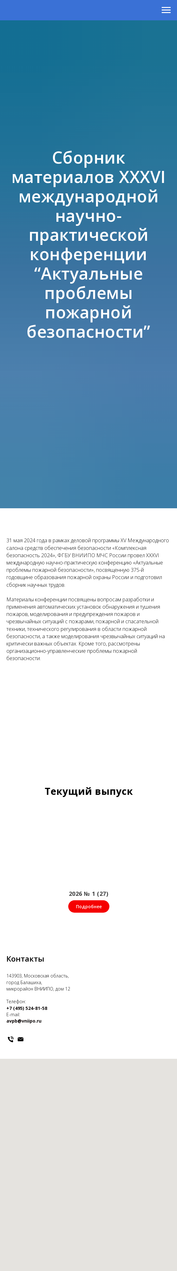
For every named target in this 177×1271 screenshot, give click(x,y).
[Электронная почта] (21, 1039)
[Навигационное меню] (166, 10)
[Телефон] (11, 1039)
